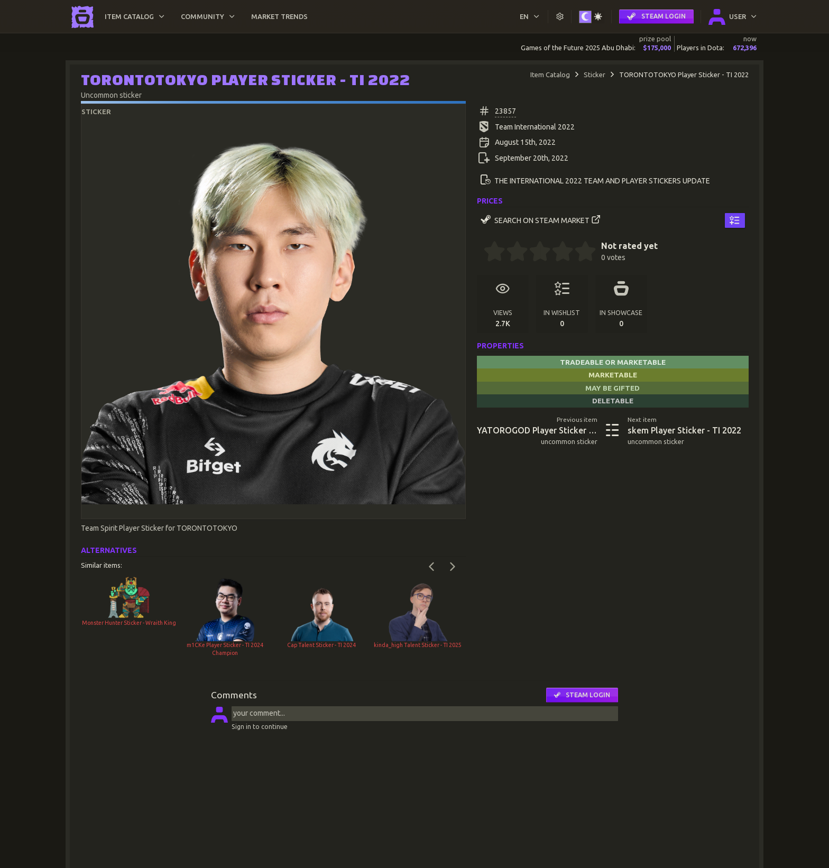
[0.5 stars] (489, 252)
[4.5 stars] (580, 252)
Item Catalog (550, 74)
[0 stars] (480, 252)
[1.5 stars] (512, 252)
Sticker (594, 74)
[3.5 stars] (557, 252)
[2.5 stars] (534, 252)
